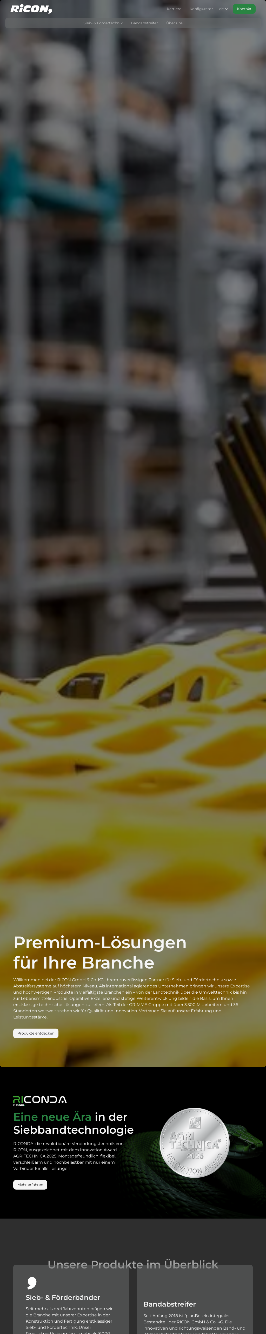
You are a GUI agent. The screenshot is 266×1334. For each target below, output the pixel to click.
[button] (223, 9)
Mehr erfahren (30, 1184)
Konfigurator (201, 8)
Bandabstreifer (144, 23)
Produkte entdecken (35, 1033)
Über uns (174, 23)
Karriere (174, 8)
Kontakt (244, 8)
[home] (31, 9)
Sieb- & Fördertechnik (103, 23)
